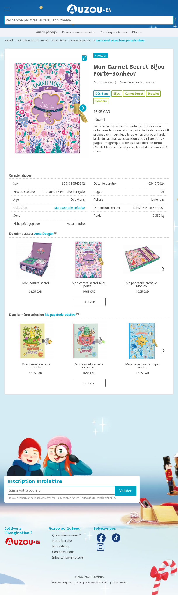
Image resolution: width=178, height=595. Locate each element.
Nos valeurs (58, 546)
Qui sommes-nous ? (64, 535)
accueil (8, 40)
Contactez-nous (61, 552)
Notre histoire (60, 540)
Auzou (97, 82)
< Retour (100, 55)
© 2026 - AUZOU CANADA (89, 577)
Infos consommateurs (65, 557)
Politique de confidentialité (97, 498)
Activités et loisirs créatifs (33, 40)
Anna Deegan (129, 82)
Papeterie (60, 40)
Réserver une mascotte (78, 32)
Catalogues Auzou (114, 32)
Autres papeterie (80, 40)
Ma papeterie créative (69, 207)
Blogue (137, 32)
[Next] (83, 108)
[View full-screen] (84, 58)
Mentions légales (61, 582)
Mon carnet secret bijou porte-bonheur (120, 40)
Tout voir (89, 302)
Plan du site (119, 582)
